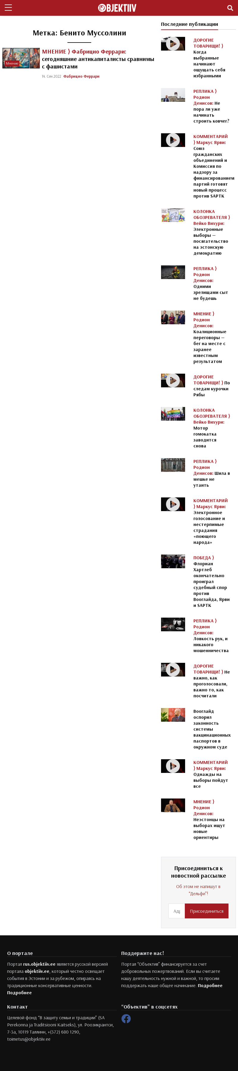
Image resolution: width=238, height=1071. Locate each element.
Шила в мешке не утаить (211, 473)
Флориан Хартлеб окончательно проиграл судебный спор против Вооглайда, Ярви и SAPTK (211, 581)
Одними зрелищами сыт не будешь (210, 283)
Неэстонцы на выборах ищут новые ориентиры (209, 819)
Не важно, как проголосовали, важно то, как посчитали (211, 681)
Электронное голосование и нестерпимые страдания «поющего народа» (210, 521)
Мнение (12, 63)
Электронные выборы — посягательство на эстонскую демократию (211, 232)
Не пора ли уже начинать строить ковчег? (211, 106)
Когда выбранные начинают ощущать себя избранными (209, 58)
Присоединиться (206, 911)
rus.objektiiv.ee (39, 964)
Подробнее (19, 992)
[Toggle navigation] (230, 8)
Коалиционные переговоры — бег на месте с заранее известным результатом (209, 337)
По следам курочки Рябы (211, 385)
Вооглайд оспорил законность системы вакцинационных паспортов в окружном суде (212, 729)
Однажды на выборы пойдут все (210, 774)
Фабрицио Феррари (81, 76)
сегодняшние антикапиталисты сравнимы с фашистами (98, 59)
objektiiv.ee (37, 971)
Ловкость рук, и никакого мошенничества (211, 635)
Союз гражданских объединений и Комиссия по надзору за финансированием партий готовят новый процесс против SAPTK (213, 166)
